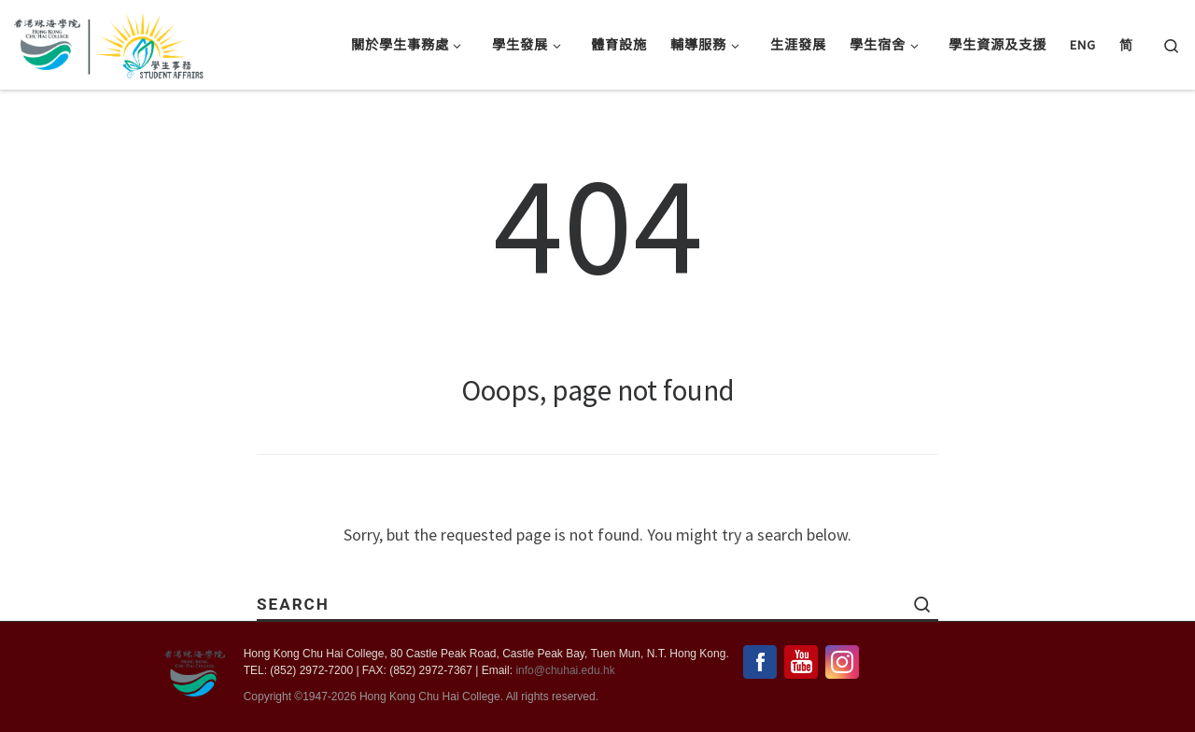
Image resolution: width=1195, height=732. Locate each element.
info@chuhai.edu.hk (564, 671)
